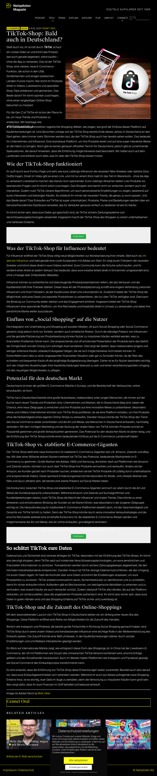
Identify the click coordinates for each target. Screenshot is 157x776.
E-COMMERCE (13, 29)
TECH (52, 18)
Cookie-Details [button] (65, 772)
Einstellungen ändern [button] (78, 767)
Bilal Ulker (44, 693)
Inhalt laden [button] (78, 236)
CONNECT (122, 18)
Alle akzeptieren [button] (78, 760)
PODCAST (40, 18)
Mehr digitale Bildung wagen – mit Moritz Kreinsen (29, 743)
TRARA (61, 18)
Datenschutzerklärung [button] (80, 772)
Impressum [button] (93, 772)
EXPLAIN (73, 18)
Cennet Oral (49, 29)
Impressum (10, 770)
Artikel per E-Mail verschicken (24, 756)
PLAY (98, 18)
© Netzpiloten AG (143, 770)
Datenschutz (26, 770)
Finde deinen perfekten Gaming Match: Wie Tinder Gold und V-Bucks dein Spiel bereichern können (128, 740)
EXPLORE (87, 18)
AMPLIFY (109, 18)
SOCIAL (24, 29)
